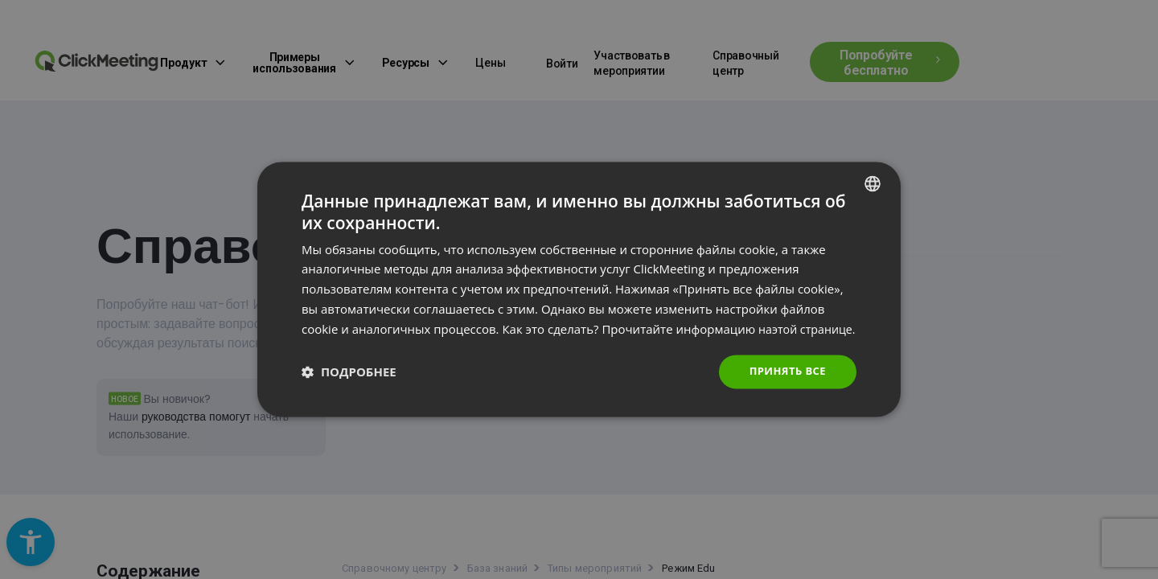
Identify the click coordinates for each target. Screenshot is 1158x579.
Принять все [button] (785, 381)
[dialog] (579, 290)
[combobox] (872, 173)
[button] (349, 382)
